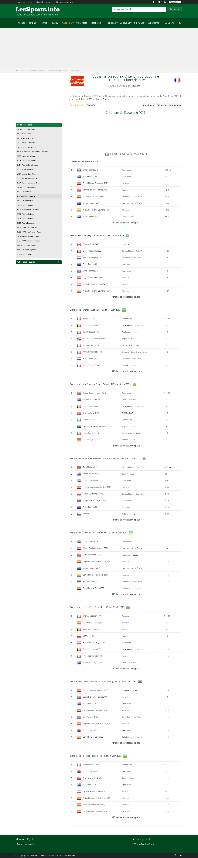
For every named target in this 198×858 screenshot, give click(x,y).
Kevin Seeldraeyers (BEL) (92, 629)
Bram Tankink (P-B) (90, 358)
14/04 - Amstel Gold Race (26, 174)
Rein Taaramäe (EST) (91, 581)
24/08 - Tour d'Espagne (25, 223)
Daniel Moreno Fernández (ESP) (95, 183)
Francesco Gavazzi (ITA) (92, 656)
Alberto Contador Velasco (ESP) (95, 548)
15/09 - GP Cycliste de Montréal (28, 241)
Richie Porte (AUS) (90, 176)
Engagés (91, 105)
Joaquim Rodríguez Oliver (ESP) (95, 804)
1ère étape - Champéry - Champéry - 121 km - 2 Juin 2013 (97, 235)
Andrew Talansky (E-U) (92, 778)
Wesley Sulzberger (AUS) (92, 662)
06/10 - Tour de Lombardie (26, 245)
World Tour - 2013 (39, 125)
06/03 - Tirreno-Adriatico (25, 138)
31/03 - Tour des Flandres (26, 160)
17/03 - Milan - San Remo (26, 143)
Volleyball (125, 22)
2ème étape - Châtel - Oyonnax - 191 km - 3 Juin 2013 (95, 309)
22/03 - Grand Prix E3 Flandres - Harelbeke (32, 152)
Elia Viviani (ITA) (89, 318)
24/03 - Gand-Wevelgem (26, 156)
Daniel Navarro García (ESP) (94, 196)
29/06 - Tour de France (25, 205)
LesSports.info (27, 10)
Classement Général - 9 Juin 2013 (86, 161)
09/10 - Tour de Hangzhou (26, 250)
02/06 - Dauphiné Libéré (26, 196)
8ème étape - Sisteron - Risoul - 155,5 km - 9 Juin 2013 (95, 755)
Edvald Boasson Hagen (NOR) (94, 393)
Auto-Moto (81, 22)
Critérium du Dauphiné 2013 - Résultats (63, 70)
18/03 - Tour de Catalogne (26, 147)
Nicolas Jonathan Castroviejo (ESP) (97, 487)
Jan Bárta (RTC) (89, 513)
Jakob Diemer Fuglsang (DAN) (95, 190)
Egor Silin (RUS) (89, 636)
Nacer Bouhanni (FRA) (91, 433)
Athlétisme (153, 22)
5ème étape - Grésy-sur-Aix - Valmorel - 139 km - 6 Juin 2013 (98, 532)
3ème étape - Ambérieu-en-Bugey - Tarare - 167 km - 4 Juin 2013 (100, 384)
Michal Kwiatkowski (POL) (93, 494)
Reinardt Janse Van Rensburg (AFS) (97, 338)
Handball (111, 22)
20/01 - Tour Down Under (26, 129)
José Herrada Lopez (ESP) (93, 622)
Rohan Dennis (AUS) (91, 216)
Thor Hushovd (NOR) (91, 413)
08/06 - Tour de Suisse (25, 201)
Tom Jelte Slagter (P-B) (92, 257)
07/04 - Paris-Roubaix (25, 169)
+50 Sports (168, 22)
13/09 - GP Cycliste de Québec (28, 236)
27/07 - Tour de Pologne (25, 214)
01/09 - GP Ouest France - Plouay (29, 232)
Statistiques (148, 105)
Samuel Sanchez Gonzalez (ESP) (96, 690)
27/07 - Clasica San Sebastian (28, 210)
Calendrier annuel (44, 2)
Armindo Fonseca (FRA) (92, 352)
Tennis (43, 22)
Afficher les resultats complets (126, 222)
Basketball (96, 22)
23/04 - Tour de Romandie (26, 187)
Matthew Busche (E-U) (92, 555)
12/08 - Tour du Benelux (25, 218)
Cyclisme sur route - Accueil (29, 119)
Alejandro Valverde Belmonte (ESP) (96, 210)
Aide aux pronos (24, 2)
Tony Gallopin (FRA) (91, 332)
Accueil (21, 22)
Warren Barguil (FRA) (91, 365)
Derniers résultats (64, 2)
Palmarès (161, 105)
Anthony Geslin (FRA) (91, 345)
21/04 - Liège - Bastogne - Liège (28, 183)
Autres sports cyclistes (39, 262)
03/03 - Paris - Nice (24, 134)
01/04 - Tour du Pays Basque (27, 165)
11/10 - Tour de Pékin (24, 254)
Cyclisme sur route (35, 70)
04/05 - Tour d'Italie (24, 192)
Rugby (54, 22)
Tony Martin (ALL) (90, 467)
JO (180, 22)
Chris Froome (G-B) (90, 170)
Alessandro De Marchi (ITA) (93, 764)
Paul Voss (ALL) (89, 439)
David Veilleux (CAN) (91, 244)
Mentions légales (26, 844)
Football (32, 22)
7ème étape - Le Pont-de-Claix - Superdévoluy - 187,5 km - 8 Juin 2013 (103, 681)
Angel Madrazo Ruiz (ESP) (93, 277)
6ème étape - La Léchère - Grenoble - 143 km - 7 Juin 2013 (97, 607)
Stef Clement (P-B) (90, 717)
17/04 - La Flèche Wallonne (27, 178)
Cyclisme (67, 22)
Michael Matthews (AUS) (92, 399)
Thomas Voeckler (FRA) (92, 616)
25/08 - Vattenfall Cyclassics (27, 227)
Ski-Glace (139, 22)
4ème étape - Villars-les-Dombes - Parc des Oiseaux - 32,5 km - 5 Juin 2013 (105, 458)
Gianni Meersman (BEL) (92, 251)
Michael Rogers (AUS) (91, 203)
